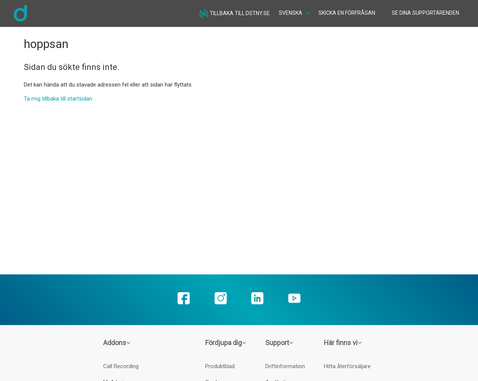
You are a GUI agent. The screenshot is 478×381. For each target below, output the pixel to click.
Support (279, 343)
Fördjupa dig (225, 343)
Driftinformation (285, 366)
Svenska (291, 13)
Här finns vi (343, 343)
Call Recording (121, 366)
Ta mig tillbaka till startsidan (58, 98)
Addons (117, 343)
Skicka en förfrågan (347, 13)
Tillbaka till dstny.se (235, 13)
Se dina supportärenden (425, 13)
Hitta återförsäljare (347, 366)
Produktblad (220, 366)
